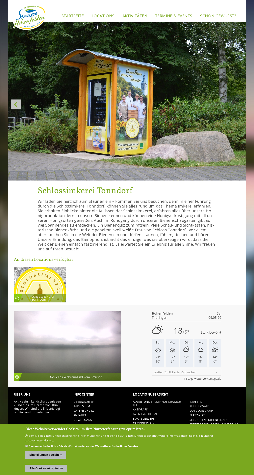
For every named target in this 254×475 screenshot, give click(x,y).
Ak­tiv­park (140, 409)
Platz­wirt (197, 415)
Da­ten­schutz (83, 410)
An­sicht (40, 284)
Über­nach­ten (83, 402)
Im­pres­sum (81, 406)
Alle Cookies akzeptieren (46, 468)
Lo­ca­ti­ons (103, 15)
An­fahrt (80, 415)
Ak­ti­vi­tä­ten (134, 15)
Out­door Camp (201, 410)
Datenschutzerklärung (39, 440)
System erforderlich (42, 446)
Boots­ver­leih (143, 418)
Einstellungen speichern (45, 454)
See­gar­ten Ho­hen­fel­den (209, 420)
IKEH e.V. (196, 402)
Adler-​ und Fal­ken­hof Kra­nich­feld (157, 403)
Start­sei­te (73, 15)
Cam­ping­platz (144, 423)
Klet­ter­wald (199, 406)
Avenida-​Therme (145, 414)
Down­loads (82, 420)
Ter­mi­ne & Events (173, 15)
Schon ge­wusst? (218, 15)
